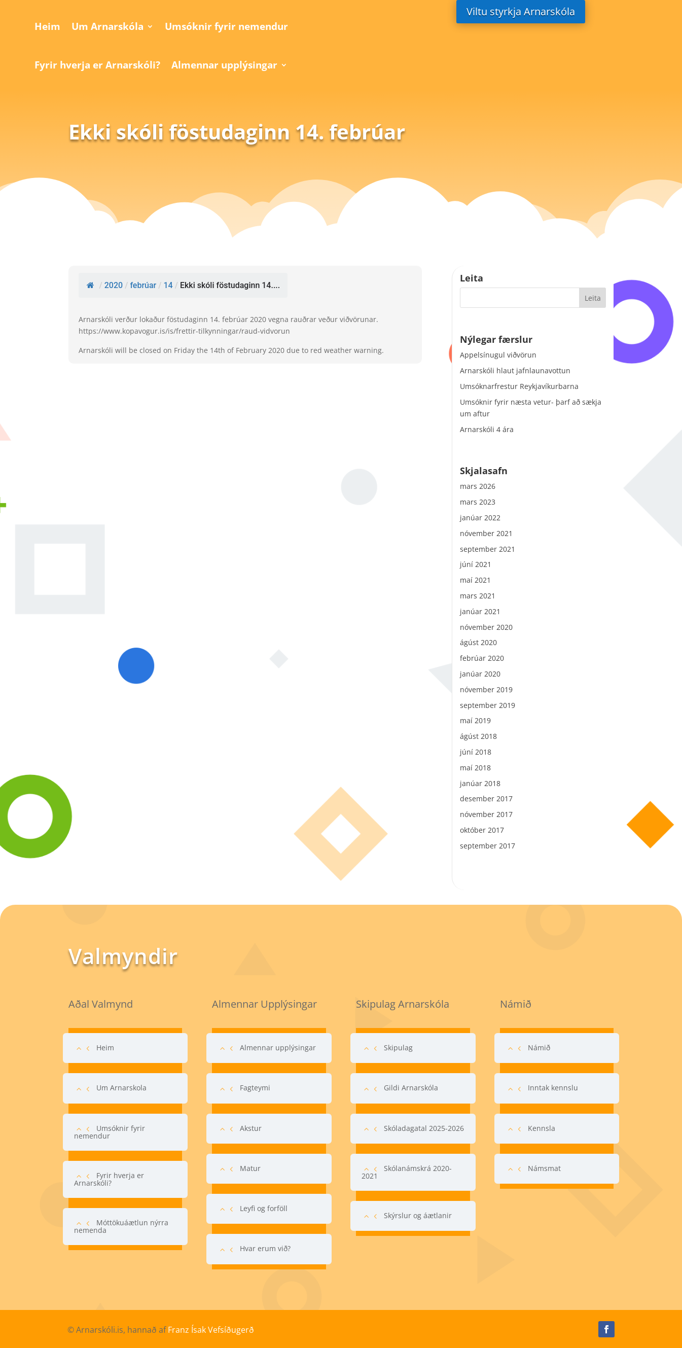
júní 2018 (475, 752)
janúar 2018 (480, 783)
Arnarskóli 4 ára (487, 429)
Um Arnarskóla (107, 26)
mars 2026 (477, 486)
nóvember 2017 (486, 814)
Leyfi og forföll (264, 1208)
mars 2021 (477, 595)
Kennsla (541, 1128)
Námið (539, 1047)
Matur (250, 1168)
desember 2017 (486, 798)
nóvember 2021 (486, 533)
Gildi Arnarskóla (411, 1087)
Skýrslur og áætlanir (418, 1215)
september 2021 (487, 549)
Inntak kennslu (553, 1087)
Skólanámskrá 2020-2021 (407, 1172)
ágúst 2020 (478, 642)
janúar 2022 (480, 517)
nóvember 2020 (486, 627)
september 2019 (487, 705)
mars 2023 (477, 502)
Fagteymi (255, 1087)
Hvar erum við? (265, 1248)
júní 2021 (475, 564)
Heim (47, 26)
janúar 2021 (480, 611)
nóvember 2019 (486, 689)
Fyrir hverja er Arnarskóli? (97, 65)
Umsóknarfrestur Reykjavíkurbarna (519, 386)
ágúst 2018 (478, 736)
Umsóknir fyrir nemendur (226, 26)
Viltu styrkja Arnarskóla (520, 11)
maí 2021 (475, 580)
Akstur (251, 1128)
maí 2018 (475, 767)
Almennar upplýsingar (224, 65)
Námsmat (544, 1168)
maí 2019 (475, 720)
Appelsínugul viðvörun (498, 355)
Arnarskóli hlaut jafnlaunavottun (515, 370)
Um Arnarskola (121, 1087)
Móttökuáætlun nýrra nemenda (121, 1226)
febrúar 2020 (482, 658)
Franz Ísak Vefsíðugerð (211, 1329)
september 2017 (487, 845)
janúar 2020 (480, 674)
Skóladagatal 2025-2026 (424, 1128)
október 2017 (482, 830)
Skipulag (398, 1047)
